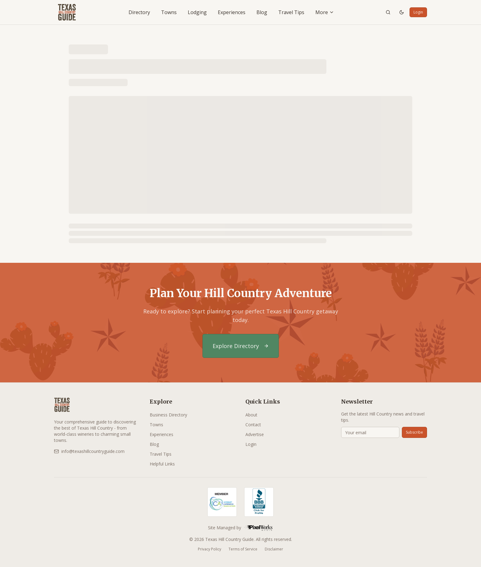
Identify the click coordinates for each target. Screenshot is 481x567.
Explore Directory (241, 346)
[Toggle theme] (401, 12)
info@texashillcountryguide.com (89, 451)
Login (418, 12)
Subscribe (414, 432)
